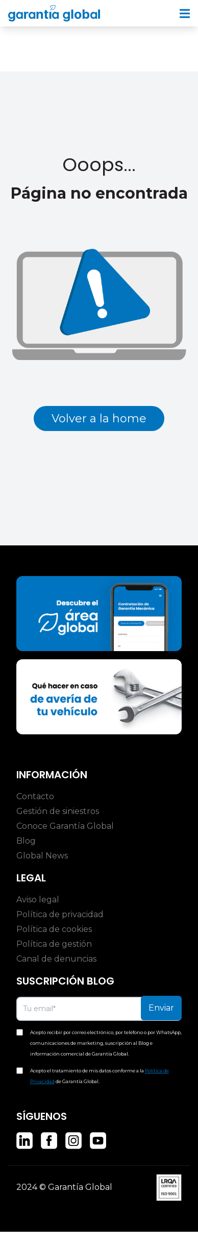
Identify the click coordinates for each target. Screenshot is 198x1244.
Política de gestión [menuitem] (54, 944)
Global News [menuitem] (42, 855)
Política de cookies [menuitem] (54, 929)
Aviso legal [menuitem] (37, 899)
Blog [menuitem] (26, 841)
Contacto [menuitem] (35, 796)
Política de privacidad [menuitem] (60, 914)
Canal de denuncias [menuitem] (56, 959)
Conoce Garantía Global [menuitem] (65, 826)
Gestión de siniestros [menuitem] (57, 811)
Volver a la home (99, 418)
